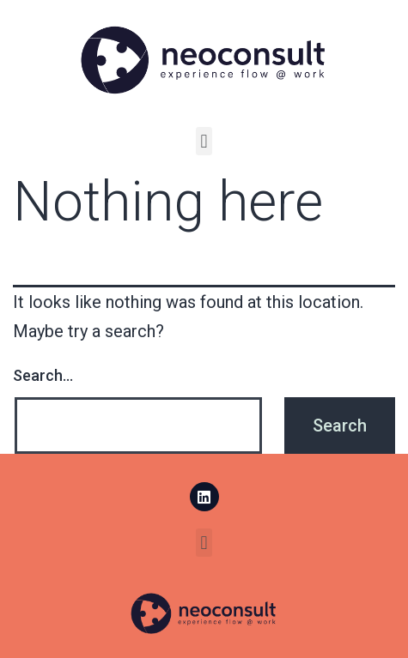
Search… (43, 375)
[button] (204, 141)
